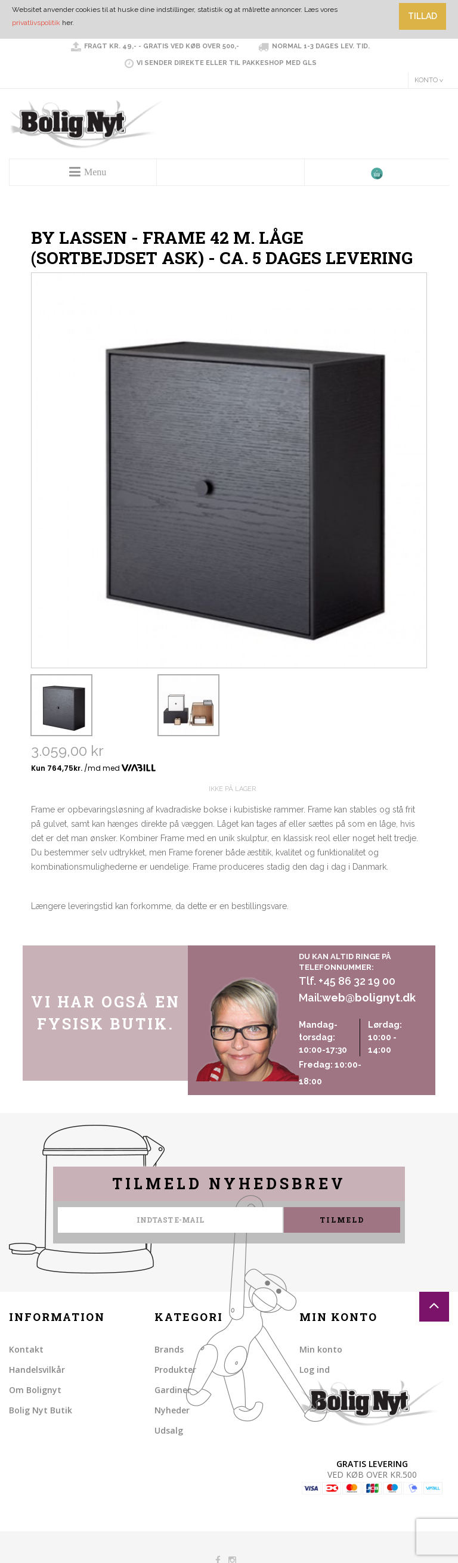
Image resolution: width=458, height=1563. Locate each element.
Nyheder (172, 1410)
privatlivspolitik (36, 22)
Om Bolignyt (35, 1389)
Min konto (320, 1349)
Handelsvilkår (37, 1369)
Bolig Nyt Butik (40, 1410)
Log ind (314, 1369)
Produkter (175, 1369)
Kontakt (26, 1349)
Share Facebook (43, 933)
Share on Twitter (67, 933)
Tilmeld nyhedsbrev (229, 1183)
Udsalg (168, 1430)
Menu (95, 172)
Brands (169, 1349)
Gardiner (172, 1389)
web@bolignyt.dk (369, 997)
